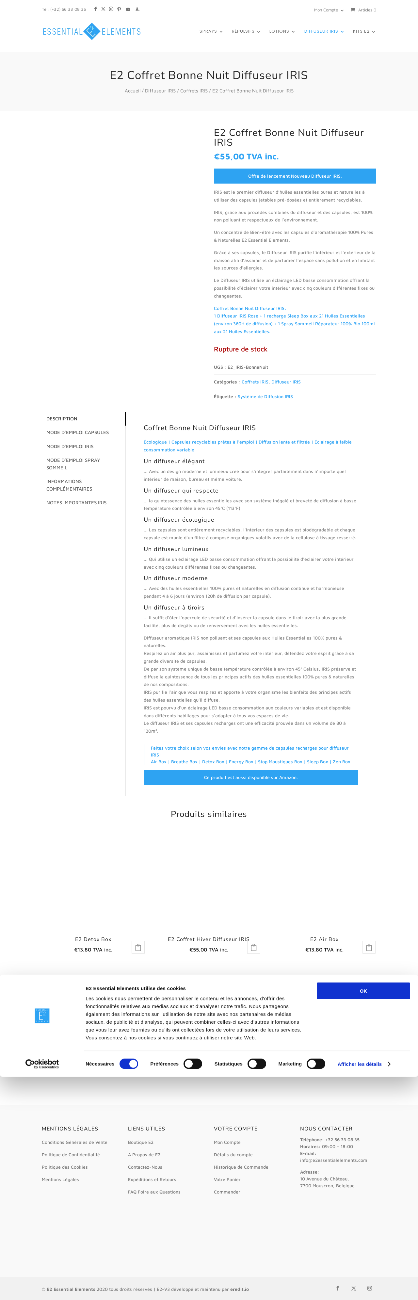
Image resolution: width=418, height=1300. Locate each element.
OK (363, 1214)
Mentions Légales (60, 1179)
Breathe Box (184, 761)
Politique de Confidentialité (71, 1154)
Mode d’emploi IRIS (66, 446)
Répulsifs (243, 31)
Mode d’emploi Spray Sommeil (81, 460)
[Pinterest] (119, 6)
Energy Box (241, 761)
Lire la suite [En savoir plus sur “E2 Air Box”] (369, 947)
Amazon (288, 777)
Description (58, 418)
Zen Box (341, 761)
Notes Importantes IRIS (73, 495)
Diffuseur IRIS (321, 31)
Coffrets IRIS (194, 90)
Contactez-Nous (145, 1167)
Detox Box (213, 761)
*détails (101, 1008)
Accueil (132, 90)
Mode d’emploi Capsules (74, 432)
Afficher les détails (360, 1287)
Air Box (159, 761)
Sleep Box (317, 761)
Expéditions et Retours (152, 1179)
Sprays (208, 31)
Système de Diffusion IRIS (265, 396)
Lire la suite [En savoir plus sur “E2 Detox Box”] (138, 947)
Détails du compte (233, 1154)
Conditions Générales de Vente (74, 1142)
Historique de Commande (241, 1167)
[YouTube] (128, 6)
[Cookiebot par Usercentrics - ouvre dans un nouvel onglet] (42, 1287)
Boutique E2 (140, 1142)
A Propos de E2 (144, 1154)
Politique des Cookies (65, 1167)
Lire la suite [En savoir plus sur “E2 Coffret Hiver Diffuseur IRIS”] (253, 947)
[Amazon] (137, 6)
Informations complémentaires (66, 477)
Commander (227, 1191)
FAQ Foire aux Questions (154, 1191)
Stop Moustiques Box (280, 761)
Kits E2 (361, 31)
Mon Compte (326, 9)
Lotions (279, 31)
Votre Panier (227, 1179)
